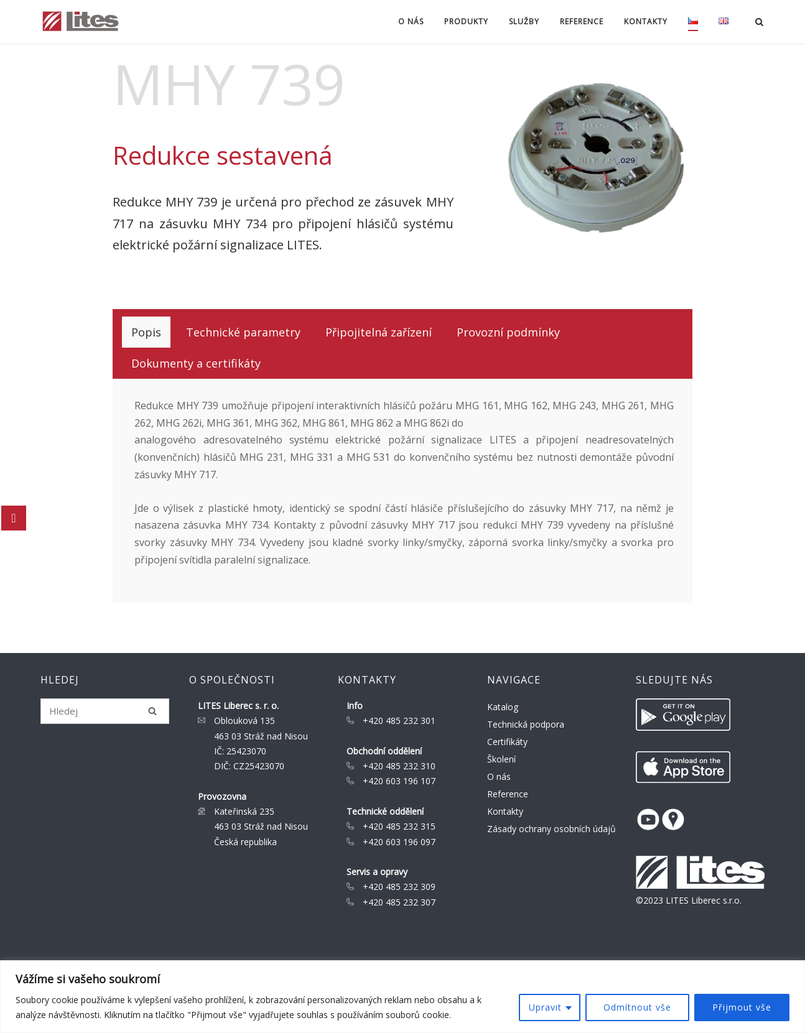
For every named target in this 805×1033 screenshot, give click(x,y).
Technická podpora (525, 724)
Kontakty (646, 21)
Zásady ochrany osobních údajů (551, 829)
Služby (524, 21)
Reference (581, 21)
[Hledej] (152, 710)
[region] (402, 996)
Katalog (502, 707)
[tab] (146, 332)
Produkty (466, 21)
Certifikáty (507, 742)
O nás (411, 21)
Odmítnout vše (637, 1007)
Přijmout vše (741, 1007)
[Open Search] (759, 23)
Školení (501, 759)
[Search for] (104, 711)
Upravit (545, 1007)
